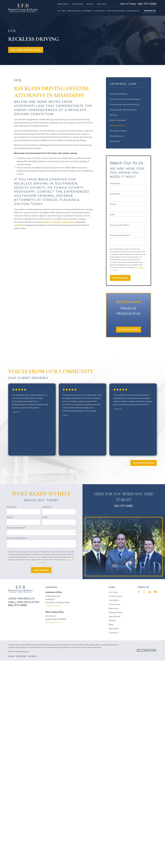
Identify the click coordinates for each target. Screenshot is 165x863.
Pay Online (102, 4)
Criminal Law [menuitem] (99, 11)
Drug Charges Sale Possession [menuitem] (123, 110)
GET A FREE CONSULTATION (26, 50)
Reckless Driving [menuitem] (117, 125)
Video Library (63, 4)
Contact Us (150, 10)
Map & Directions (53, 606)
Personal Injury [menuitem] (74, 11)
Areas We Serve (115, 612)
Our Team (113, 592)
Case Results (77, 4)
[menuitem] (11, 656)
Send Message (120, 278)
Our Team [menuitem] (61, 11)
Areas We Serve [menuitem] (133, 11)
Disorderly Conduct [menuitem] (118, 131)
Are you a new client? (119, 225)
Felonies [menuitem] (113, 115)
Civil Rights (114, 600)
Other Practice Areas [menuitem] (115, 11)
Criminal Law (114, 604)
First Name (115, 183)
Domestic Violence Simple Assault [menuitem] (125, 99)
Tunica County (68, 222)
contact (17, 225)
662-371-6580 (147, 4)
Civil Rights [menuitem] (87, 11)
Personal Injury (115, 596)
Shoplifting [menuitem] (115, 141)
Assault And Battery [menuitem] (118, 94)
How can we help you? (120, 235)
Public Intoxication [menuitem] (118, 120)
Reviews (90, 4)
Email (112, 214)
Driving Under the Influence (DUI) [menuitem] (124, 104)
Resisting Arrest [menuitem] (117, 136)
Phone (113, 204)
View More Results (128, 329)
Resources (113, 608)
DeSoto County (51, 222)
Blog (111, 624)
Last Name (115, 194)
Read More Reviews (143, 463)
